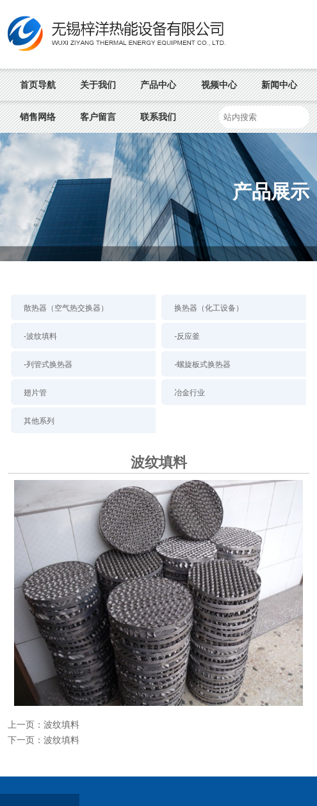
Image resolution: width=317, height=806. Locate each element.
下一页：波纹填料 (43, 740)
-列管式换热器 (48, 364)
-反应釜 (187, 336)
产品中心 (158, 85)
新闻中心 (279, 85)
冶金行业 (189, 392)
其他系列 (39, 420)
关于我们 (98, 85)
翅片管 (35, 392)
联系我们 (158, 117)
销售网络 (38, 117)
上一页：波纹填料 (43, 724)
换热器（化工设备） (208, 308)
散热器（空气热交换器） (66, 308)
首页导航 (38, 85)
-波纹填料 (40, 336)
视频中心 (219, 85)
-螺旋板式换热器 (202, 364)
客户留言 (98, 117)
